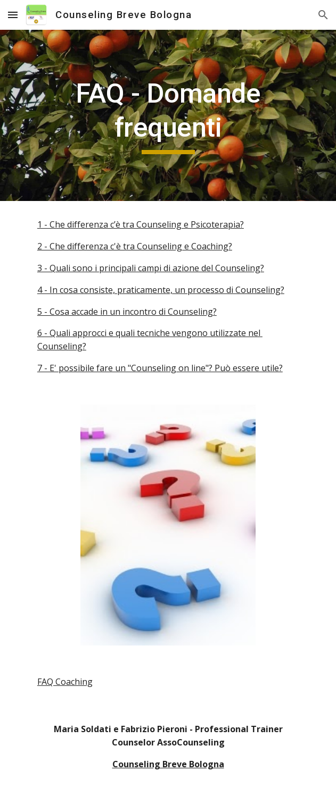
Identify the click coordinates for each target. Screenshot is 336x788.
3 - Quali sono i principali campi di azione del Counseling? (150, 268)
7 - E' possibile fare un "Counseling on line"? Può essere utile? (160, 368)
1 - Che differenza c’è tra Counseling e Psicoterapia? (140, 224)
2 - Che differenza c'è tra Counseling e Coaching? (134, 246)
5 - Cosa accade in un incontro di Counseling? (127, 311)
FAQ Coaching (65, 682)
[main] (168, 115)
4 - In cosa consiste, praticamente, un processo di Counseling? (160, 290)
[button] (13, 14)
